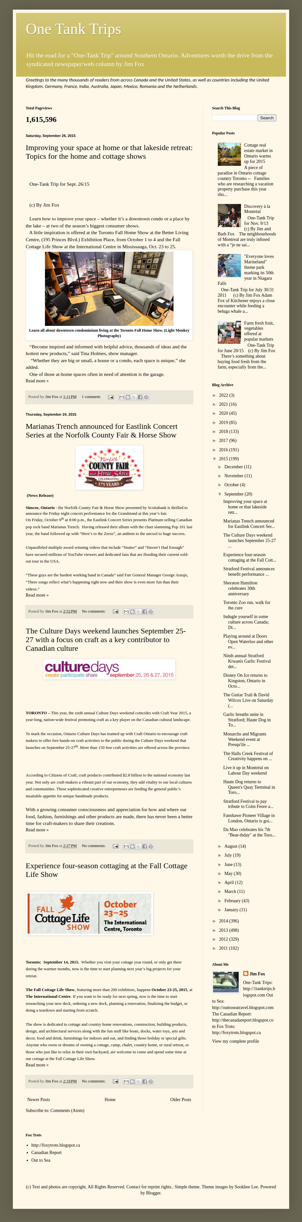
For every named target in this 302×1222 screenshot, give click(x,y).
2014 (224, 921)
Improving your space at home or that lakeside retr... (245, 507)
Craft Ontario (145, 733)
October (232, 484)
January (231, 909)
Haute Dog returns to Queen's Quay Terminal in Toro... (249, 787)
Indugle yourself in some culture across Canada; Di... (246, 622)
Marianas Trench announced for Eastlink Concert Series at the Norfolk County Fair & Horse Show (102, 430)
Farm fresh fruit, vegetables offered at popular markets (259, 331)
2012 (224, 939)
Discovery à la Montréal (257, 209)
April (229, 882)
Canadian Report (46, 1152)
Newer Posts (38, 1099)
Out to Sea (40, 1160)
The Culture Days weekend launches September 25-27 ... (249, 540)
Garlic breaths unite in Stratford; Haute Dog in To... (247, 720)
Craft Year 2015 (174, 712)
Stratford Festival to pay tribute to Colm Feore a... (248, 804)
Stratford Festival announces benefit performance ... (249, 571)
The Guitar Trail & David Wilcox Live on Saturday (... (248, 700)
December (234, 466)
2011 (224, 948)
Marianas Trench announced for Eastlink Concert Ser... (249, 524)
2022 (224, 395)
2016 (224, 449)
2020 (224, 413)
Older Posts (180, 1099)
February (233, 900)
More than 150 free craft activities (108, 747)
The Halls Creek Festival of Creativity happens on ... (248, 756)
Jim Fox (257, 974)
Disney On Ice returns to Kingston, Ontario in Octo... (245, 681)
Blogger (153, 1193)
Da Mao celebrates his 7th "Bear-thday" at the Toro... (249, 832)
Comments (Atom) (67, 1110)
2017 (224, 440)
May (229, 873)
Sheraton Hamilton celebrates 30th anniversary (240, 588)
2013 (224, 930)
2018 (224, 431)
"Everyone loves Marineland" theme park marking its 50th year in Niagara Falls (246, 270)
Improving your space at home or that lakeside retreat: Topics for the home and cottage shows (109, 151)
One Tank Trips (73, 28)
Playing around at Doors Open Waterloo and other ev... (248, 641)
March (230, 891)
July (228, 855)
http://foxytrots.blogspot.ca (55, 1145)
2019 (224, 422)
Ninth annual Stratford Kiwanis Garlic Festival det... (247, 661)
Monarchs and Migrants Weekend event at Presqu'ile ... (244, 739)
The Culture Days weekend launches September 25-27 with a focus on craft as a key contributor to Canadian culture (106, 639)
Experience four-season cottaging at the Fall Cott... (249, 557)
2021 (224, 404)
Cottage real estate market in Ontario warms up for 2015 (258, 153)
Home (110, 1099)
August (231, 846)
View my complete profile (235, 1041)
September (234, 494)
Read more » (37, 380)
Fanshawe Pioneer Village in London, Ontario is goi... (249, 818)
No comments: (94, 611)
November (234, 475)
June (229, 864)
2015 (224, 458)
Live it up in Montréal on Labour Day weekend (246, 770)
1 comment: (92, 397)
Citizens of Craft (62, 775)
